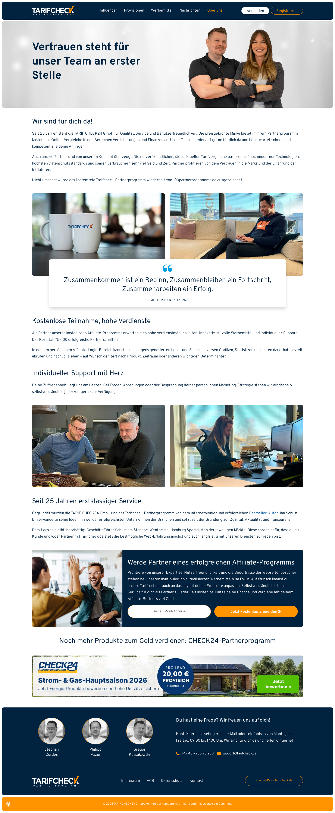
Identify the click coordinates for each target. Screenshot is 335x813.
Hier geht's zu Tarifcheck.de (274, 780)
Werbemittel (162, 10)
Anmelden (255, 11)
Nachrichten (189, 10)
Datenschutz (172, 780)
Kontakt (196, 780)
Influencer (108, 10)
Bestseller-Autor (263, 513)
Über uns (214, 10)
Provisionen (134, 10)
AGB (150, 780)
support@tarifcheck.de (236, 753)
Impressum (130, 780)
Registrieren (287, 11)
